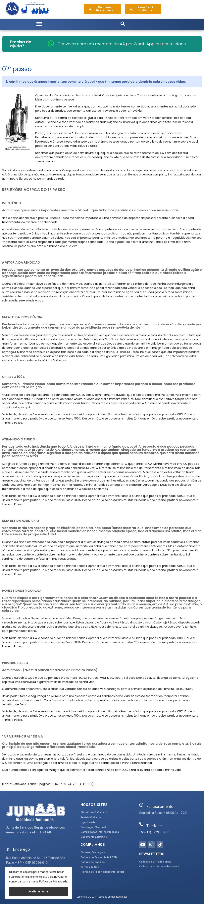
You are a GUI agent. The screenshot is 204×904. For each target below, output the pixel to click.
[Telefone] (141, 824)
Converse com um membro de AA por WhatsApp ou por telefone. (122, 44)
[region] (38, 883)
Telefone (154, 825)
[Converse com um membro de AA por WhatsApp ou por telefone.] (50, 43)
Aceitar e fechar (38, 891)
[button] (39, 24)
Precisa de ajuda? (20, 44)
